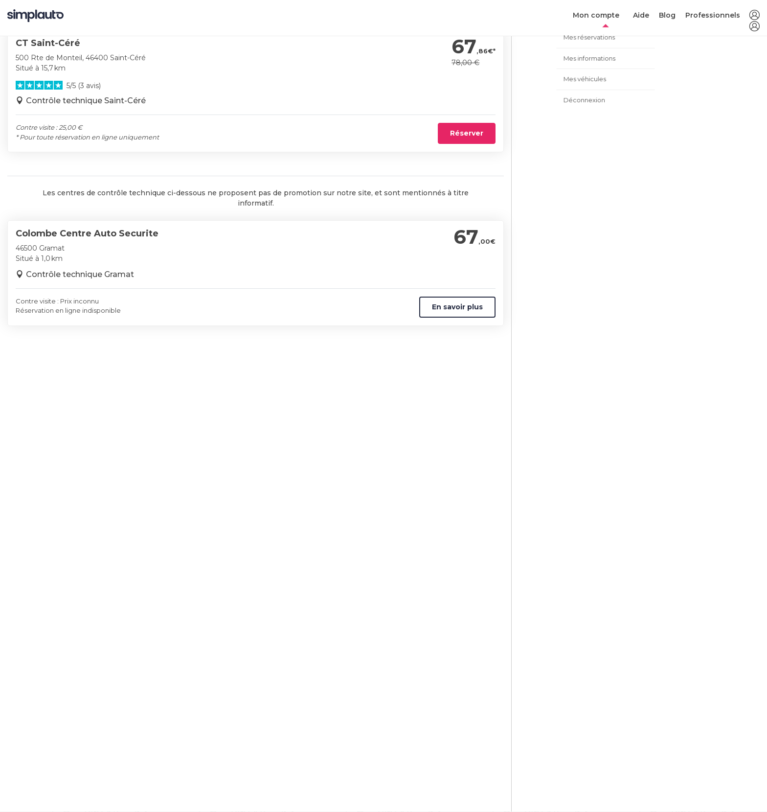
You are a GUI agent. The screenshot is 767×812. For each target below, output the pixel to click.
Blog (667, 15)
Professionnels (712, 15)
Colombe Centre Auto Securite (87, 233)
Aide (641, 15)
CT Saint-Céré (48, 43)
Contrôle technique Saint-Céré (86, 100)
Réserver (466, 133)
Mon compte (596, 15)
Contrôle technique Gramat (80, 274)
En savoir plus (457, 306)
